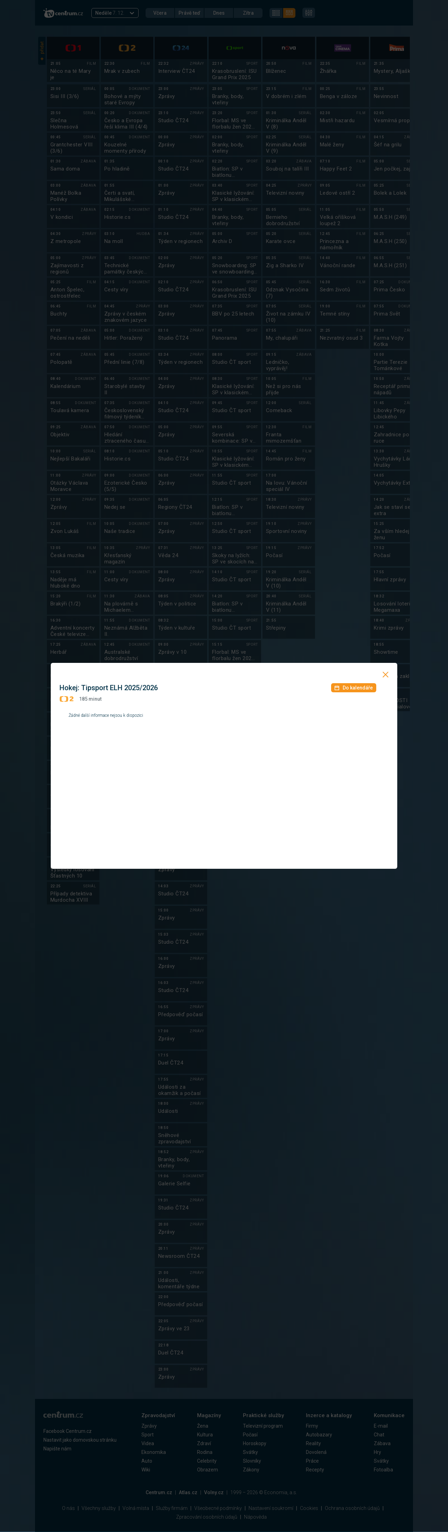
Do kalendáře (354, 688)
